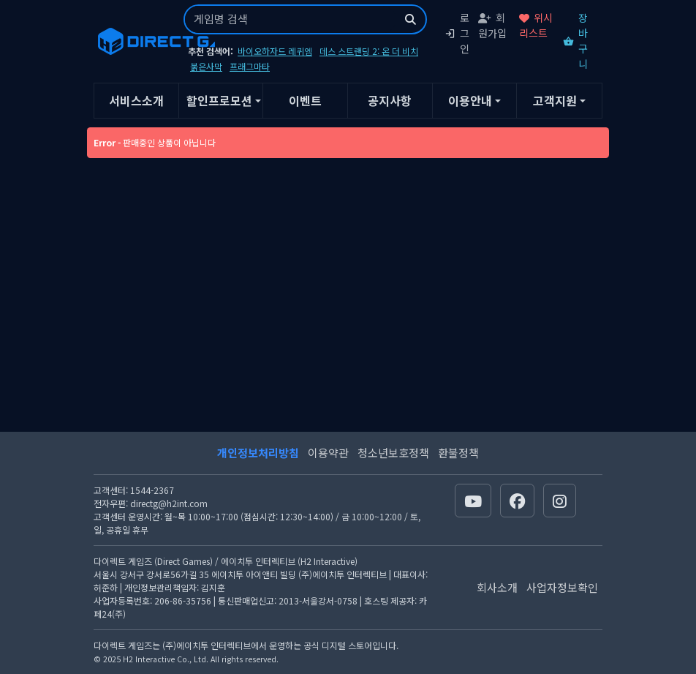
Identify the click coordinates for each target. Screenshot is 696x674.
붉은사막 (206, 66)
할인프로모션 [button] (219, 100)
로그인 (457, 33)
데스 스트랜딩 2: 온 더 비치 (368, 51)
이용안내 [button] (470, 100)
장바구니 (575, 40)
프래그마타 (250, 66)
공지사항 (390, 100)
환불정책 (458, 452)
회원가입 (492, 25)
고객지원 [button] (555, 100)
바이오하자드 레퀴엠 (275, 51)
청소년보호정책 (393, 452)
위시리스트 (536, 25)
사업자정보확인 (562, 587)
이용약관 (328, 452)
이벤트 (305, 100)
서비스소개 (136, 100)
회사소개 (497, 587)
